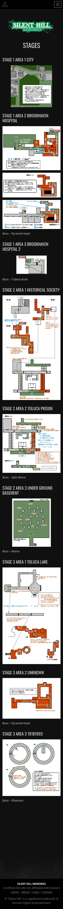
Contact (47, 892)
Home (15, 892)
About (26, 892)
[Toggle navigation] (58, 4)
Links (36, 892)
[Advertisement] (31, 839)
